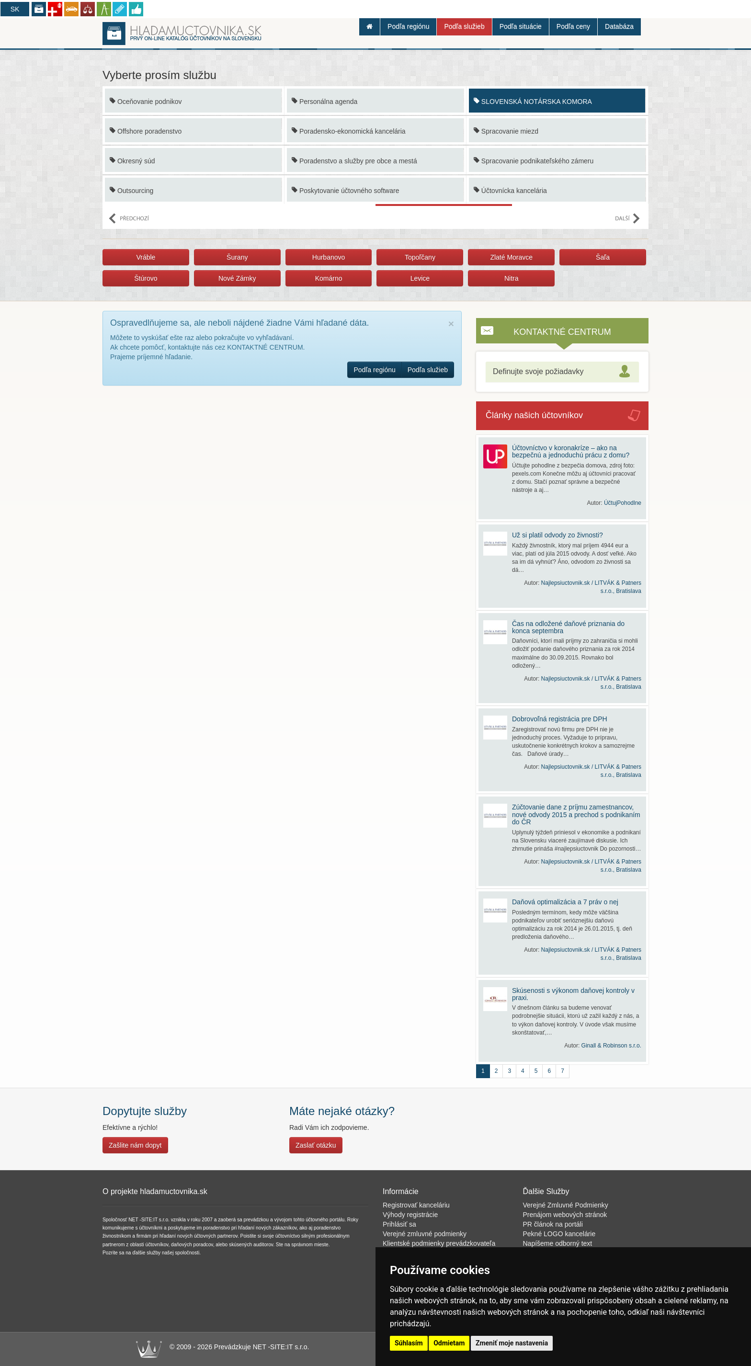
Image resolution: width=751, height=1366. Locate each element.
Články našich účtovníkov (534, 415)
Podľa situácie (521, 26)
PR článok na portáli (553, 1224)
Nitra (511, 278)
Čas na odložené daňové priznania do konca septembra (568, 627)
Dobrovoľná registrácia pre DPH (559, 719)
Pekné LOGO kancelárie (559, 1234)
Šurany (237, 257)
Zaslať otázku (316, 1145)
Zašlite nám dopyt (135, 1145)
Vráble (145, 257)
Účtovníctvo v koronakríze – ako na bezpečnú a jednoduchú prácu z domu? (570, 451)
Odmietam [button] (449, 1343)
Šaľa (603, 257)
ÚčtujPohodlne (622, 503)
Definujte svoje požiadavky (538, 371)
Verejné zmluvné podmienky (425, 1234)
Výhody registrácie (410, 1214)
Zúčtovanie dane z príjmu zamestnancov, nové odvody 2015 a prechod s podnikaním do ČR (576, 814)
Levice (420, 278)
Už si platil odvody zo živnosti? (557, 535)
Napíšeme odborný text (557, 1243)
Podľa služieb (464, 26)
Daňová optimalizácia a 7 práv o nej (565, 902)
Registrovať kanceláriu (416, 1205)
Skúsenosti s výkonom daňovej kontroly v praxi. (573, 994)
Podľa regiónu (408, 26)
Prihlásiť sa (399, 1224)
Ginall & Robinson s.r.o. (611, 1045)
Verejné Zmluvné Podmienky (565, 1205)
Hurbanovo (328, 257)
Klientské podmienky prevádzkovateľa (439, 1243)
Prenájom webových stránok (565, 1214)
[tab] (562, 372)
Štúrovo (145, 278)
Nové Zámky (237, 278)
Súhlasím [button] (409, 1343)
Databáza (619, 26)
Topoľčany (420, 257)
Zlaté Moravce (511, 257)
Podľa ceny (573, 26)
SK (15, 9)
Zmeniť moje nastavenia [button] (512, 1343)
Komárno (328, 278)
